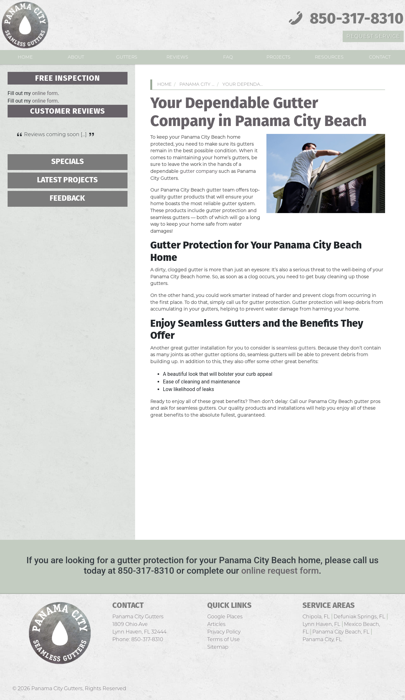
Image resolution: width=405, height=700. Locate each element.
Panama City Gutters (57, 688)
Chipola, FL (316, 617)
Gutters (126, 57)
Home (25, 57)
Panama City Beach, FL (340, 632)
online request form (280, 570)
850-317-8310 (344, 19)
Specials (67, 162)
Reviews (177, 57)
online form (45, 93)
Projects (278, 57)
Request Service (373, 36)
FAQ (228, 57)
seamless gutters (295, 348)
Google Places (225, 617)
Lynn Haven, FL (321, 624)
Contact (380, 57)
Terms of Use (223, 639)
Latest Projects (67, 180)
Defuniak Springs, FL (359, 617)
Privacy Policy (223, 632)
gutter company (198, 171)
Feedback (67, 199)
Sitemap (217, 647)
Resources (329, 57)
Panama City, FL (322, 639)
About (76, 57)
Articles (216, 624)
